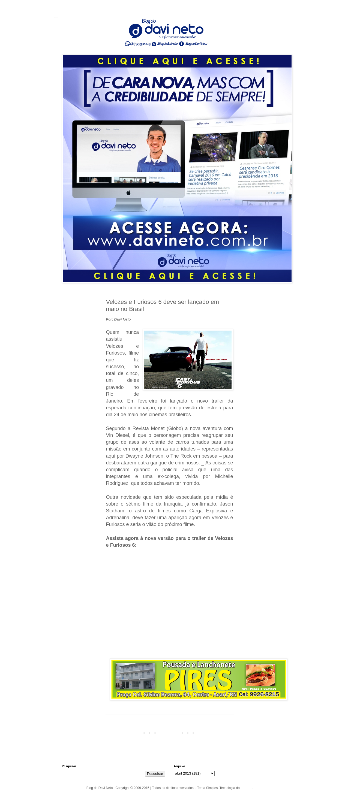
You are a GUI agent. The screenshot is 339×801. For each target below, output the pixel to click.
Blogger (246, 788)
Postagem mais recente (124, 732)
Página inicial (170, 732)
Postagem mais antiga (215, 732)
